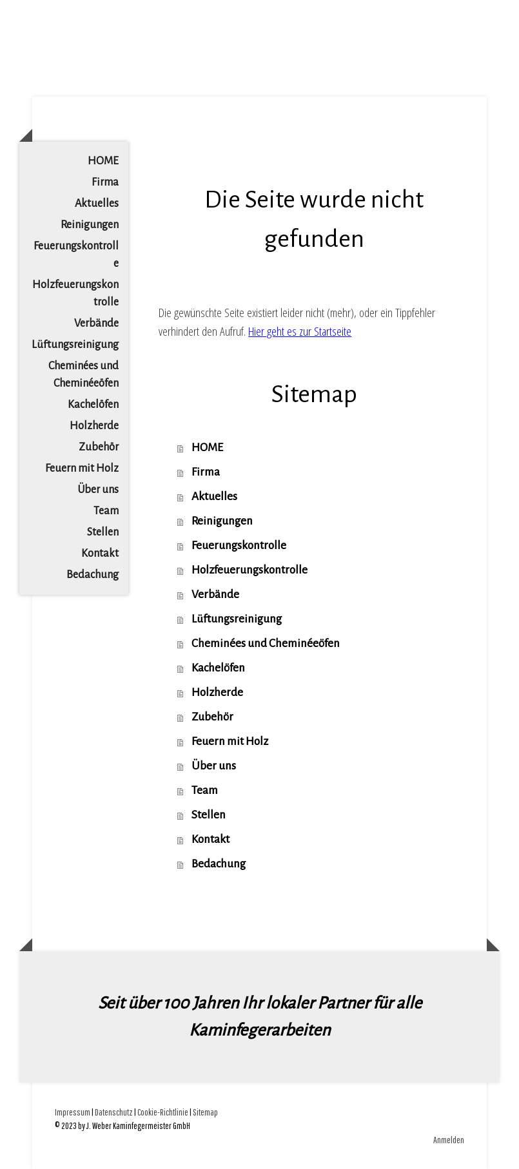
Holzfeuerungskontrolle (75, 293)
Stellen (103, 532)
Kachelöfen (93, 405)
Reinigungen (90, 225)
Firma (105, 182)
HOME (103, 161)
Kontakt (100, 553)
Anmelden (448, 1139)
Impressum (72, 1111)
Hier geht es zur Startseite (299, 331)
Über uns (98, 490)
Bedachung (92, 575)
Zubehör (99, 447)
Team (106, 511)
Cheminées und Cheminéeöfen (83, 374)
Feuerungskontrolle (76, 254)
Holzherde (94, 426)
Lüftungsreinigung (75, 345)
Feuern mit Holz (82, 468)
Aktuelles (97, 203)
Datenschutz (114, 1111)
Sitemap (205, 1111)
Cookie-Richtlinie (162, 1111)
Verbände (96, 323)
